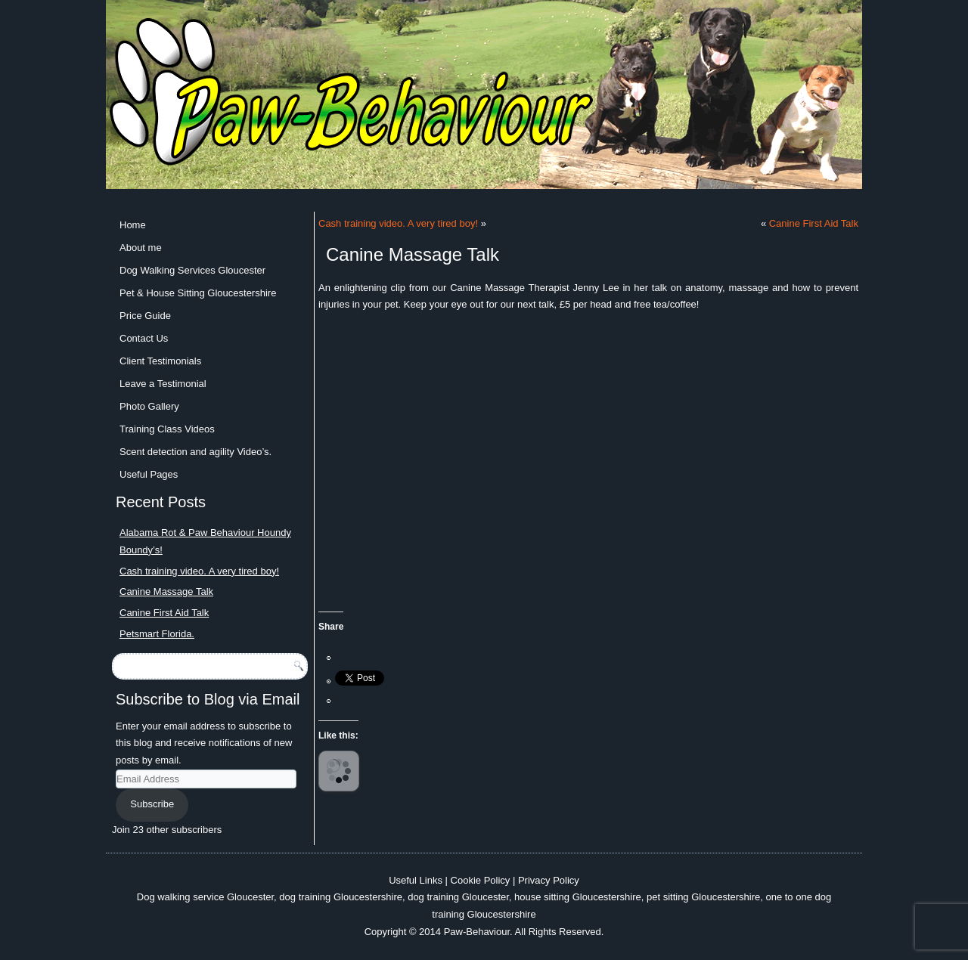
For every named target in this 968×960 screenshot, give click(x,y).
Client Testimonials (160, 361)
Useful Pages (148, 474)
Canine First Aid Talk (164, 612)
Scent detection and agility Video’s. (195, 451)
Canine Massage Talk (166, 591)
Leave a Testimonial (162, 383)
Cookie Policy (480, 880)
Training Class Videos (167, 429)
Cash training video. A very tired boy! (199, 571)
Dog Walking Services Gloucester (192, 270)
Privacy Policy (548, 880)
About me (140, 247)
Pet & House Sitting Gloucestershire (197, 293)
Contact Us (143, 338)
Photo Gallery (149, 406)
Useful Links (415, 880)
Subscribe (152, 804)
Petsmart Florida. (156, 633)
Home (132, 225)
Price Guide (145, 315)
